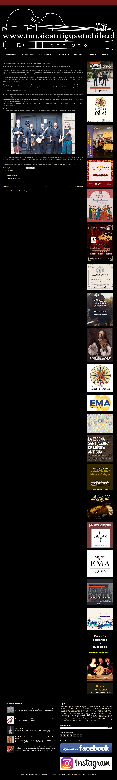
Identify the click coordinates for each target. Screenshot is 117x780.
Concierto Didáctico (90, 708)
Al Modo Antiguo (28, 54)
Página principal (10, 54)
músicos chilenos (93, 720)
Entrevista (102, 713)
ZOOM (85, 720)
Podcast (83, 719)
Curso (61, 713)
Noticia (62, 719)
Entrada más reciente (11, 187)
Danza (67, 713)
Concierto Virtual (104, 708)
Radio (99, 719)
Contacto (104, 54)
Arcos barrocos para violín (22, 717)
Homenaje (107, 715)
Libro (81, 717)
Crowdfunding (91, 711)
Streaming (109, 719)
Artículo (62, 706)
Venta (73, 720)
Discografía (91, 54)
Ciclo (96, 706)
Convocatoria (75, 711)
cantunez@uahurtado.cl (60, 164)
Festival (72, 715)
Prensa (91, 719)
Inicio (45, 187)
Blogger (94, 774)
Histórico (100, 715)
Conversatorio (64, 711)
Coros (83, 711)
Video (79, 720)
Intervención (63, 717)
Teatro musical (66, 720)
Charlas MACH (45, 54)
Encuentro (93, 713)
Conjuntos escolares (104, 710)
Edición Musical (84, 713)
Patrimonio (75, 718)
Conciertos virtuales (80, 710)
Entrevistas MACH (62, 54)
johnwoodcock (74, 774)
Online (69, 718)
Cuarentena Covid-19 (103, 711)
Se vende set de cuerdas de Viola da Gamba (28, 707)
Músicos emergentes (99, 717)
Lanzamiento (72, 717)
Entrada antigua (76, 187)
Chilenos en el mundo (87, 706)
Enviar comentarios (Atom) (19, 191)
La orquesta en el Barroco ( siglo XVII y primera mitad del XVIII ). (34, 747)
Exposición (64, 715)
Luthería (87, 717)
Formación (11, 170)
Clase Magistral (105, 706)
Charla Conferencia (73, 706)
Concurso (91, 710)
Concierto (72, 708)
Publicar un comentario (13, 178)
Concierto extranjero (65, 710)
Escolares (109, 713)
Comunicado (63, 708)
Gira (92, 715)
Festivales (78, 54)
